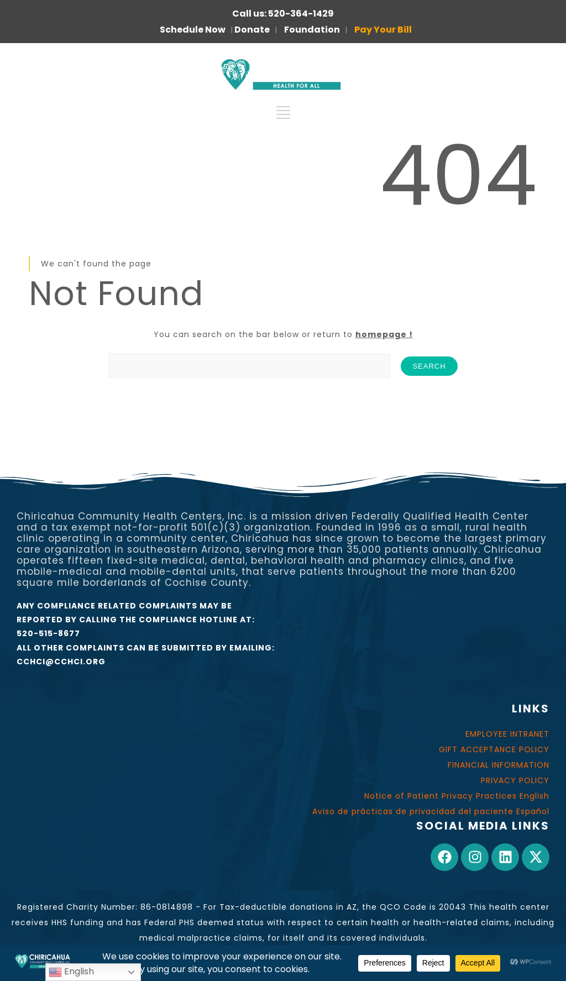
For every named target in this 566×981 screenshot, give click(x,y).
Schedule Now (193, 29)
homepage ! (384, 334)
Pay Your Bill (383, 29)
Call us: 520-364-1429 (283, 13)
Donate (252, 29)
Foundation (312, 29)
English (71, 972)
